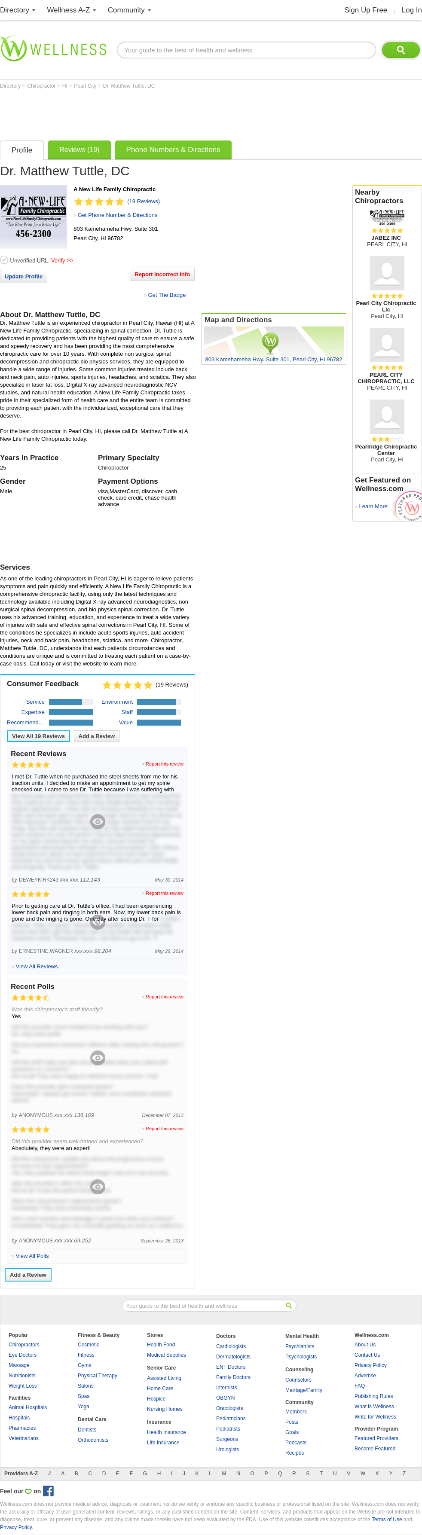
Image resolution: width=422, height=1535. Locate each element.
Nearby (387, 196)
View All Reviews (38, 736)
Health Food (161, 1345)
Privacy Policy (371, 1365)
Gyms (84, 1365)
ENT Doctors (230, 1367)
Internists (226, 1388)
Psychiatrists (299, 1346)
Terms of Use (387, 1520)
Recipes (294, 1453)
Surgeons (227, 1439)
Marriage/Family (303, 1390)
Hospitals (19, 1418)
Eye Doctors (23, 1355)
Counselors (298, 1380)
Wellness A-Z (68, 10)
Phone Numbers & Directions (173, 150)
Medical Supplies (166, 1355)
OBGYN (225, 1398)
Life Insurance (163, 1443)
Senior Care (161, 1368)
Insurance (159, 1422)
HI (65, 86)
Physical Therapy (97, 1376)
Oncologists (229, 1408)
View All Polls (32, 1256)
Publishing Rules (374, 1396)
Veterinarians (24, 1438)
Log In (412, 10)
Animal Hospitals (28, 1407)
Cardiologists (231, 1346)
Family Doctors (233, 1377)
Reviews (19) (79, 149)
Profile (22, 150)
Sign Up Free (365, 10)
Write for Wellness (375, 1417)
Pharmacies (22, 1428)
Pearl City (86, 86)
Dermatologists (233, 1357)
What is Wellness (374, 1407)
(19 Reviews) (143, 201)
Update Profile (24, 276)
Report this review (164, 763)
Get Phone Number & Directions (118, 215)
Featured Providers (376, 1438)
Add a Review (97, 736)
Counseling (299, 1370)
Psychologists (301, 1357)
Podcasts (295, 1443)
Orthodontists (93, 1440)
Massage (19, 1365)
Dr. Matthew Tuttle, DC (129, 86)
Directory (14, 10)
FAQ (360, 1386)
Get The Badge (167, 295)
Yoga (83, 1407)
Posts (291, 1422)
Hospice (156, 1399)
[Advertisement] (156, 112)
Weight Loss (23, 1386)
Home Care (160, 1388)
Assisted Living (164, 1378)
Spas (83, 1396)
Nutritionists (22, 1376)
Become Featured (375, 1449)
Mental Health (302, 1336)
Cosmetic (88, 1345)
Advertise (365, 1376)
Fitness (86, 1355)
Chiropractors (24, 1345)
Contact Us (367, 1355)
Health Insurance (166, 1432)
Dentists (87, 1430)
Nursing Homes (165, 1409)
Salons (86, 1386)
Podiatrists (228, 1429)
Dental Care (92, 1419)
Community (126, 10)
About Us (365, 1345)
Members (296, 1412)
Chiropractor (42, 86)
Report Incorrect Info (162, 274)
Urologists (227, 1450)
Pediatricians (231, 1419)
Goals (292, 1432)
